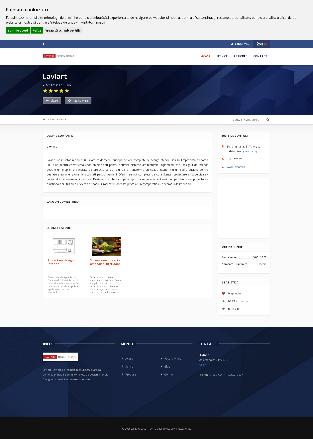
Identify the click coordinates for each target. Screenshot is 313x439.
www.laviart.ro (236, 167)
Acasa (206, 56)
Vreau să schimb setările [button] (63, 30)
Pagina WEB (78, 100)
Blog (164, 366)
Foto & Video (170, 358)
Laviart (62, 119)
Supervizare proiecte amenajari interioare (105, 262)
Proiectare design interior (61, 262)
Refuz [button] (37, 30)
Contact (260, 56)
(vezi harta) (250, 151)
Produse (128, 374)
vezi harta (204, 364)
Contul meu (240, 44)
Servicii (222, 56)
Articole (240, 56)
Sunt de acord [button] (18, 30)
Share (52, 100)
